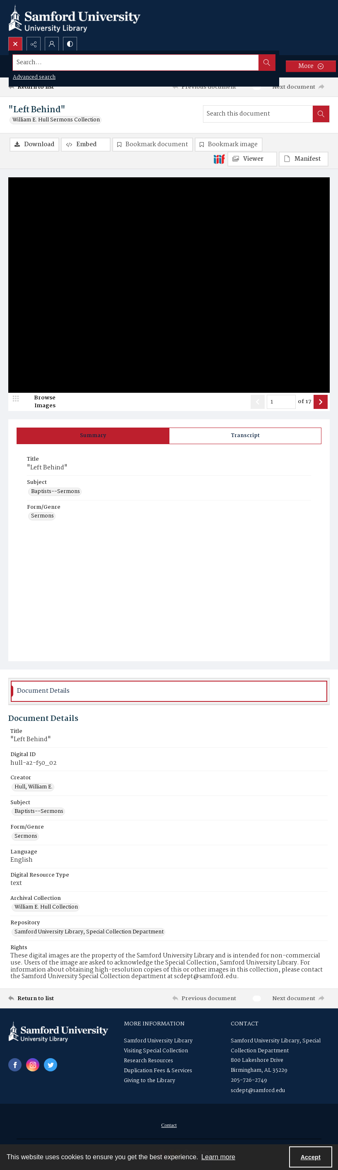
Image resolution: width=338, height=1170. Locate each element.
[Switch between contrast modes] (70, 44)
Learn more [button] (218, 1156)
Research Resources (148, 1060)
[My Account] (51, 44)
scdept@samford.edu (258, 1090)
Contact (168, 1125)
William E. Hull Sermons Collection (56, 120)
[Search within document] (321, 114)
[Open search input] (15, 44)
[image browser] (39, 402)
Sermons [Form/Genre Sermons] (42, 516)
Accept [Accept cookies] (311, 1157)
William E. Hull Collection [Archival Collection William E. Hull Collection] (46, 907)
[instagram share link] (32, 1064)
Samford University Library (158, 1041)
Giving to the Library (149, 1080)
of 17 (304, 402)
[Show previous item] (258, 402)
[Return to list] (50, 87)
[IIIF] (219, 159)
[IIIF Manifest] (303, 159)
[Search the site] (135, 62)
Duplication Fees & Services (158, 1070)
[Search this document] (258, 114)
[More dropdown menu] (311, 66)
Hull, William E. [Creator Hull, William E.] (33, 787)
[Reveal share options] (33, 44)
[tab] (93, 436)
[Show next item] (321, 402)
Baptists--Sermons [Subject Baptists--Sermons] (55, 492)
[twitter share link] (50, 1064)
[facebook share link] (15, 1064)
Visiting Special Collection (156, 1051)
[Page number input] (281, 402)
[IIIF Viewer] (252, 159)
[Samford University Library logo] (74, 18)
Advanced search (34, 77)
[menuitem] (168, 1125)
